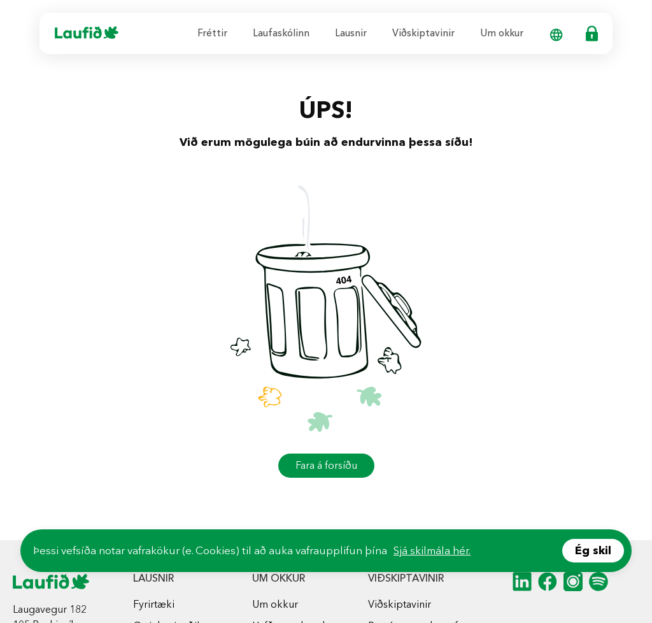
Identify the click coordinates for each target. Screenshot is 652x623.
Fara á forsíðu (326, 465)
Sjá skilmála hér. (432, 550)
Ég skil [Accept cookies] (593, 550)
